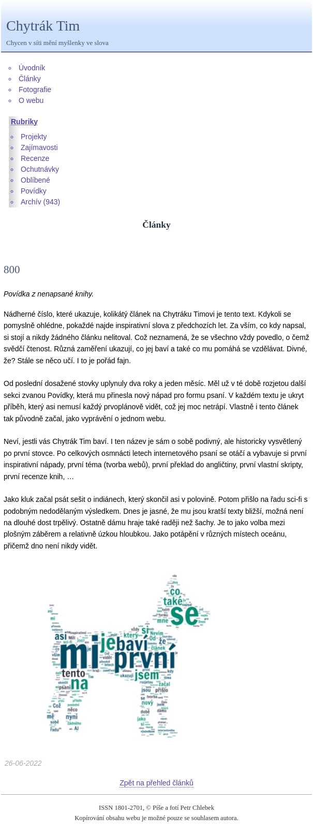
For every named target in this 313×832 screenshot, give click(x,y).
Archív (31, 202)
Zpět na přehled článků (156, 783)
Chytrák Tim (43, 26)
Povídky (34, 191)
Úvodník (32, 68)
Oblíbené (35, 180)
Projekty (34, 136)
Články (30, 79)
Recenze (35, 158)
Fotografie (35, 89)
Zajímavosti (39, 147)
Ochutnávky (40, 169)
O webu (31, 100)
